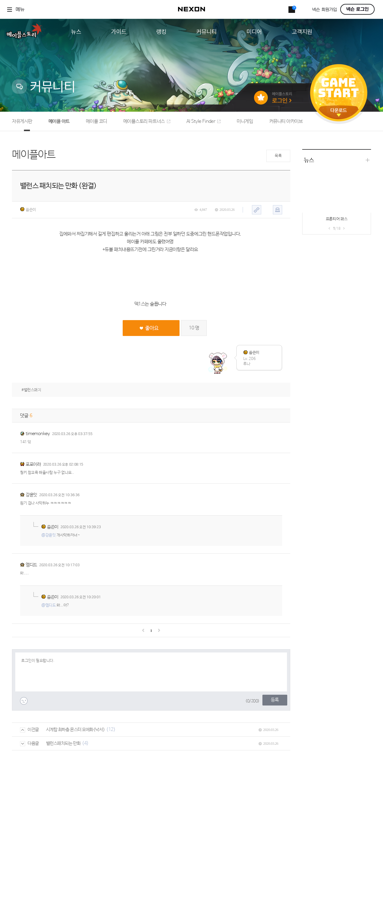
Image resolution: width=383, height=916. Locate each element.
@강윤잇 (48, 535)
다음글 (29, 743)
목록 (278, 156)
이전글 (29, 729)
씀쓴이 (28, 209)
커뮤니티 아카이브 (286, 121)
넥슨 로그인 (357, 9)
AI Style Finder (203, 121)
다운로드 (339, 112)
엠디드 (31, 564)
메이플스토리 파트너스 (146, 121)
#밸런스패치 (31, 390)
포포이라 (33, 464)
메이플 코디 (96, 121)
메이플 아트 (59, 121)
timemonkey (38, 433)
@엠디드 (48, 605)
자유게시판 (22, 121)
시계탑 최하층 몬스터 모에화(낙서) (75, 729)
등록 (275, 700)
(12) (110, 729)
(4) (85, 743)
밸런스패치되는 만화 (63, 743)
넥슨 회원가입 (324, 9)
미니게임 (245, 121)
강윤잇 (31, 494)
